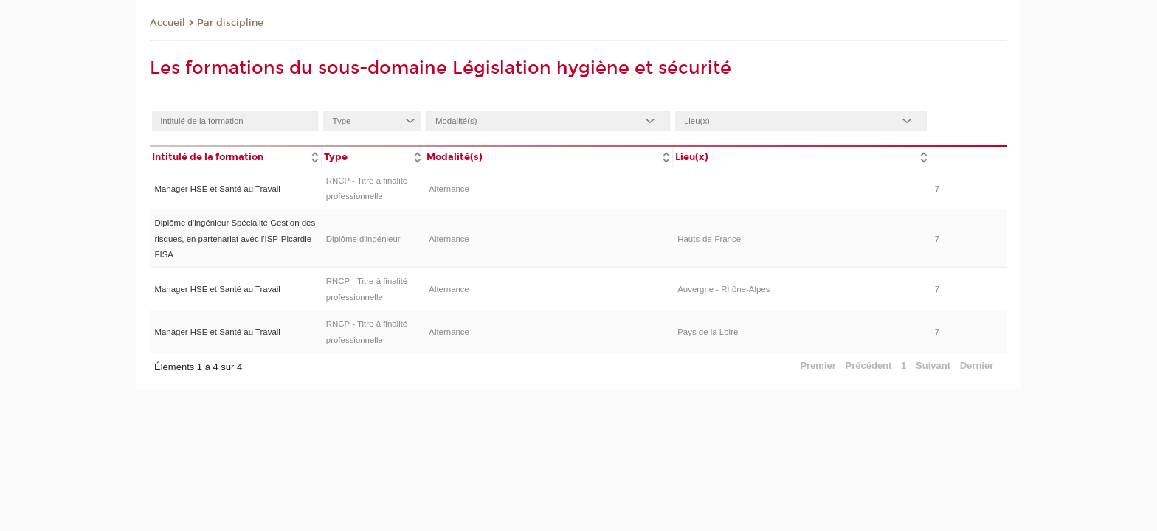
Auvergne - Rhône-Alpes (723, 289)
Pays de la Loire (707, 331)
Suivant (933, 365)
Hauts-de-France (709, 239)
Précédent (869, 365)
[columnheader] (235, 156)
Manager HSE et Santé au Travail (217, 188)
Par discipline (230, 23)
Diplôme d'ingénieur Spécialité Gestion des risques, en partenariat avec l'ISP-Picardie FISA (234, 238)
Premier (817, 365)
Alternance (449, 188)
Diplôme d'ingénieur (363, 239)
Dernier (977, 365)
